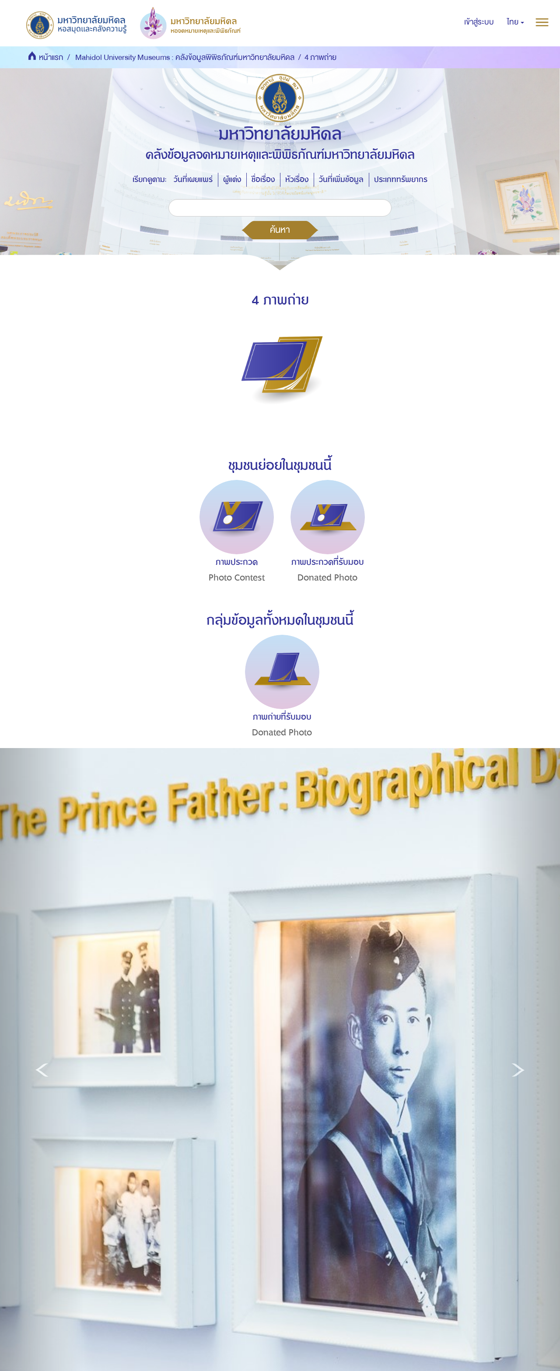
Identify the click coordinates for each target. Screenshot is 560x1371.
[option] (234, 547)
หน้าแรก (51, 57)
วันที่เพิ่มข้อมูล (341, 179)
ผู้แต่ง (232, 179)
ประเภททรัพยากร (400, 179)
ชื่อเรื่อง (263, 179)
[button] (515, 22)
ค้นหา (280, 230)
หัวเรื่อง (296, 179)
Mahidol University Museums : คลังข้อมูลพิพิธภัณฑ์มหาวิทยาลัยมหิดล (184, 57)
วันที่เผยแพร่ (193, 179)
